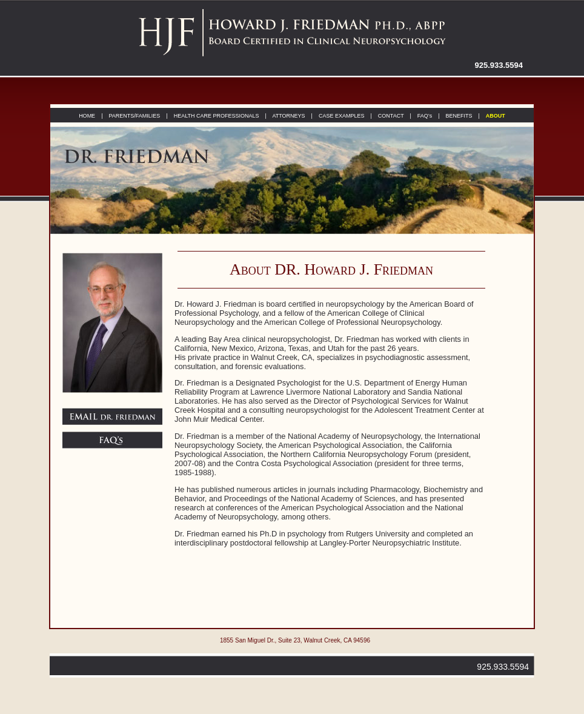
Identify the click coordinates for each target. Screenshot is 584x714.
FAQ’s (424, 116)
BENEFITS (458, 116)
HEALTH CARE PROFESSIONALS (216, 116)
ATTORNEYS (288, 116)
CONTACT (391, 116)
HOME (87, 116)
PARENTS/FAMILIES (134, 116)
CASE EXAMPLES (342, 116)
